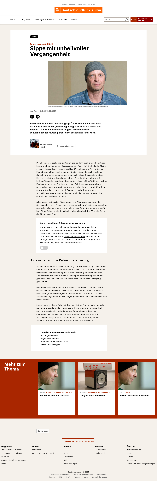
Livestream (36, 450)
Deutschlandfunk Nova (86, 4)
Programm (26, 20)
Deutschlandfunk (68, 4)
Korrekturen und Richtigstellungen (140, 463)
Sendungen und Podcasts (11, 453)
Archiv (74, 20)
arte (86, 477)
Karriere (129, 457)
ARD (60, 477)
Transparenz (131, 460)
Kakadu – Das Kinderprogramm (13, 460)
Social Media (100, 453)
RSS (65, 460)
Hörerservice (100, 450)
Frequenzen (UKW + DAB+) (43, 453)
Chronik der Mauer (99, 477)
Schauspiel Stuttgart (50, 345)
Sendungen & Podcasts (44, 20)
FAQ (65, 450)
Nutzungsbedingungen (83, 474)
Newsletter (68, 457)
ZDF (68, 477)
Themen (12, 20)
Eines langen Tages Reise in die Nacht (58, 332)
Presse (129, 453)
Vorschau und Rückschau (11, 450)
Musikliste (63, 20)
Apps (66, 453)
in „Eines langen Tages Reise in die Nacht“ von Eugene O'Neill (65, 169)
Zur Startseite (43, 431)
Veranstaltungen (70, 463)
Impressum (101, 474)
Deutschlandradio (133, 450)
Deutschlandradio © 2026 (78, 472)
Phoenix (77, 477)
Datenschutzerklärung (74, 236)
